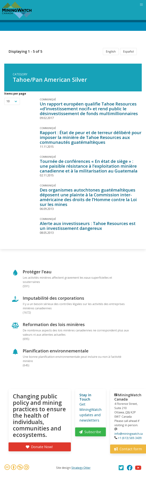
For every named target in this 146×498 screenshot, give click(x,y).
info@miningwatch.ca (128, 434)
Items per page (15, 94)
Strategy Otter (81, 468)
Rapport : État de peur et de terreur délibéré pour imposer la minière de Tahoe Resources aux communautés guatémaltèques (90, 137)
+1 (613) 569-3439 (130, 438)
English (111, 51)
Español (128, 51)
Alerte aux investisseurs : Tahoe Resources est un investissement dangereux (88, 225)
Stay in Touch (85, 397)
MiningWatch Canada (127, 397)
